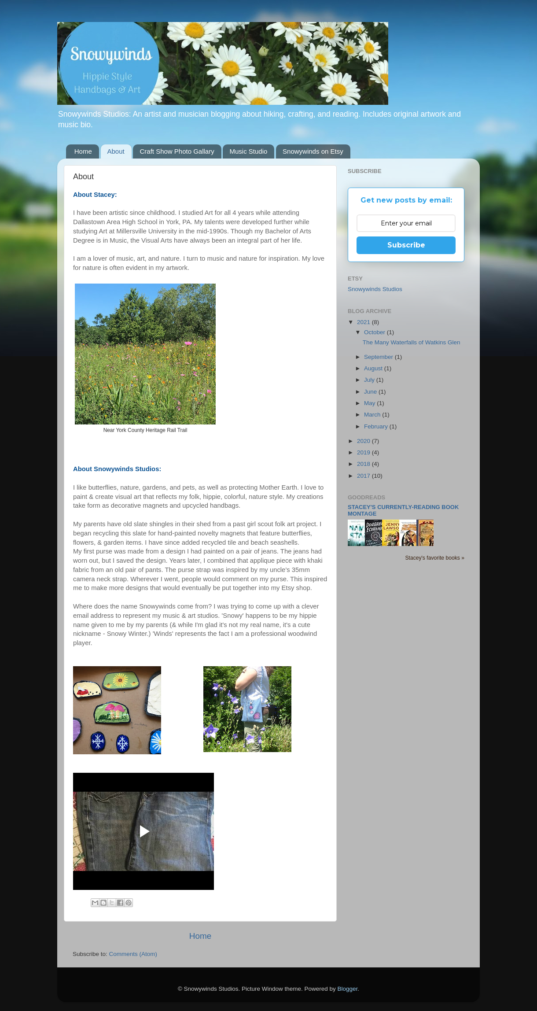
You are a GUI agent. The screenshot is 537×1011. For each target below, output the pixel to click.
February (377, 426)
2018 (364, 464)
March (373, 414)
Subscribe (406, 245)
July (370, 379)
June (371, 391)
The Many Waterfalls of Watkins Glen (411, 342)
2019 (364, 452)
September (379, 357)
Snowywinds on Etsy (313, 151)
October (375, 332)
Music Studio (248, 151)
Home (83, 151)
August (374, 368)
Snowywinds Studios (375, 289)
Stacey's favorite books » (434, 558)
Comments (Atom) (133, 954)
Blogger (348, 988)
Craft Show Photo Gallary (177, 151)
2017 (364, 475)
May (370, 403)
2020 (364, 441)
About (116, 151)
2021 (364, 322)
